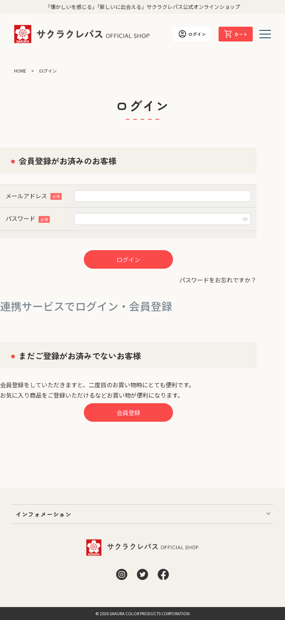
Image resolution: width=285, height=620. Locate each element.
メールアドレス (34, 195)
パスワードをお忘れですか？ (217, 279)
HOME (20, 70)
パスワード (28, 218)
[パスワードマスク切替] (245, 219)
